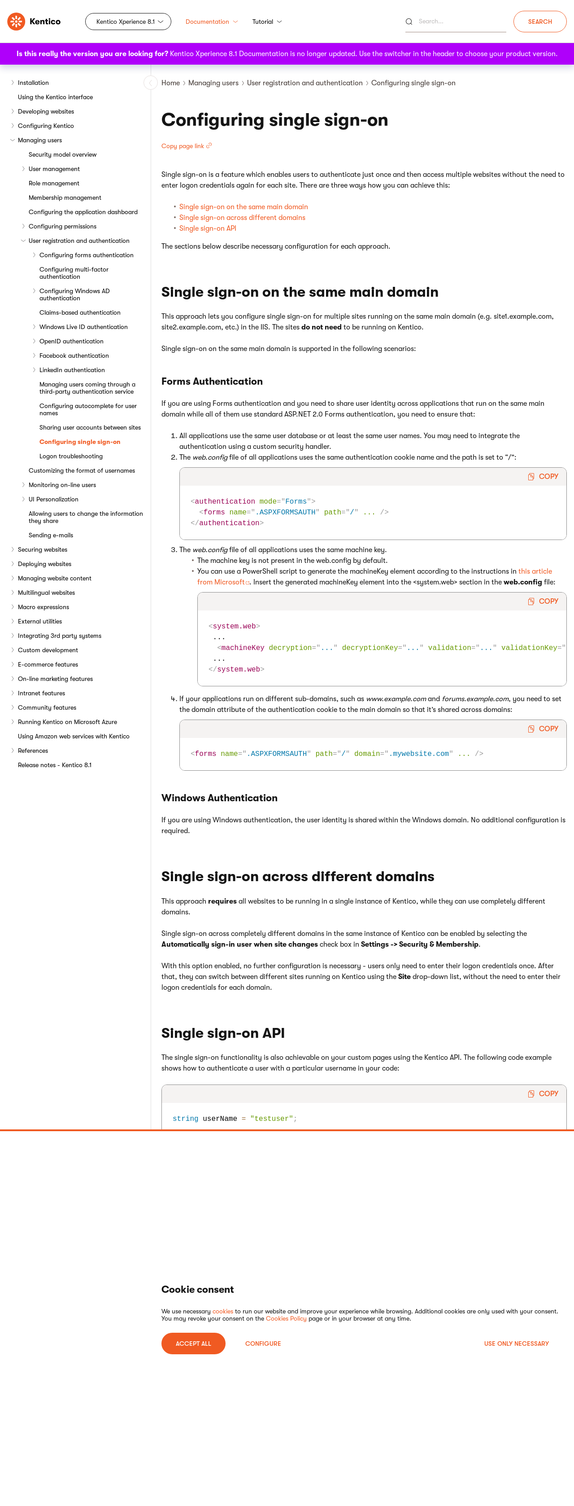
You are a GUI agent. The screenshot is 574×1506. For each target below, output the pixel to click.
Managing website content (54, 578)
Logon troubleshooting (71, 456)
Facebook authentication (74, 355)
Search (540, 21)
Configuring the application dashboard (83, 211)
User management (54, 168)
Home (170, 83)
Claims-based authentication (80, 312)
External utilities (40, 621)
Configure (263, 1343)
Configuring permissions (62, 226)
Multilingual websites (46, 592)
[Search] (455, 21)
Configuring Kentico (46, 125)
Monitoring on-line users (62, 484)
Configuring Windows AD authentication (74, 294)
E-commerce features (48, 664)
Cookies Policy (286, 1318)
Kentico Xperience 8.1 (125, 21)
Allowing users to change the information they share (86, 517)
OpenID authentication (71, 341)
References (33, 750)
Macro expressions (43, 606)
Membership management (65, 197)
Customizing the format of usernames (82, 470)
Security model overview (62, 154)
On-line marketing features (55, 678)
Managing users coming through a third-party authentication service (87, 388)
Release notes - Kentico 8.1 (54, 764)
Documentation (212, 21)
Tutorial (267, 21)
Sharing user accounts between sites (90, 427)
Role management (54, 183)
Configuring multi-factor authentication (74, 273)
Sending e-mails (51, 535)
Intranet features (41, 693)
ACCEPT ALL (193, 1343)
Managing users (40, 140)
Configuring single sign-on (80, 441)
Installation (33, 82)
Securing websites (42, 549)
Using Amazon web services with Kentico (74, 736)
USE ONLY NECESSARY (516, 1343)
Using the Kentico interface (55, 97)
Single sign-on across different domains (242, 218)
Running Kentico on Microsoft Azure (67, 721)
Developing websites (46, 111)
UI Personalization (53, 499)
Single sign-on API (207, 228)
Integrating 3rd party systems (59, 635)
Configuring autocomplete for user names (88, 409)
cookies (223, 1311)
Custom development (48, 650)
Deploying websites (44, 563)
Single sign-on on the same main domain (243, 207)
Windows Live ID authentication (83, 326)
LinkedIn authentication (72, 369)
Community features (47, 707)
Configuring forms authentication (86, 255)
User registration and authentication (79, 240)
